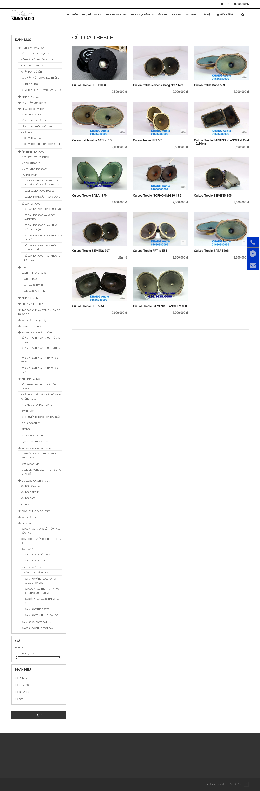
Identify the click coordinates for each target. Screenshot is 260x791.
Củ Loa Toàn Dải (30, 486)
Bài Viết (176, 14)
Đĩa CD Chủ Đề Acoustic (38, 572)
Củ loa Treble (30, 492)
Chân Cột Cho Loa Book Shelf (42, 144)
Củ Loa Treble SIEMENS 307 (91, 250)
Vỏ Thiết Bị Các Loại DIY (35, 53)
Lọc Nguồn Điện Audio (34, 441)
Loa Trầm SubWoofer (34, 285)
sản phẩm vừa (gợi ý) (34, 103)
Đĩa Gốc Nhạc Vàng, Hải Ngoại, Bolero (42, 601)
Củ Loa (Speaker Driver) (36, 481)
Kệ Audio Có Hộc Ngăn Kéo (37, 126)
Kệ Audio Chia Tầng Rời (35, 120)
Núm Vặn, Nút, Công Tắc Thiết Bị (40, 78)
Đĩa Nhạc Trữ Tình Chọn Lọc (41, 615)
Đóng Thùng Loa (31, 326)
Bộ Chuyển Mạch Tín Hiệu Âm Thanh (38, 386)
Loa (24, 267)
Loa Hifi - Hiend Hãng (33, 273)
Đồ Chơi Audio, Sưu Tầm (36, 511)
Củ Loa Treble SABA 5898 (211, 250)
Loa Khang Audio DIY (33, 291)
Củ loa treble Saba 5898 (210, 85)
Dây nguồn (27, 411)
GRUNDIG (24, 692)
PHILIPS (23, 678)
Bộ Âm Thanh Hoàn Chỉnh (37, 332)
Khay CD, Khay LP (31, 114)
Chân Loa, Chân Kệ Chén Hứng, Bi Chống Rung (41, 396)
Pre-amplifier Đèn (33, 304)
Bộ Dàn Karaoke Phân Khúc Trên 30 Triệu (40, 247)
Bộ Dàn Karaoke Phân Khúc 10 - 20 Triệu (43, 258)
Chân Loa (26, 132)
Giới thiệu (191, 14)
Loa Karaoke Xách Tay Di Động (42, 197)
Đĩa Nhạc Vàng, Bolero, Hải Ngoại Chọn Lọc (40, 581)
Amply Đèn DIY (30, 298)
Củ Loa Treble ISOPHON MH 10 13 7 (157, 195)
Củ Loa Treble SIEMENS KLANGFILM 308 (160, 306)
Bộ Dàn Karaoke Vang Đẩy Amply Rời (39, 217)
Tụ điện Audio (29, 84)
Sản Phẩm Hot (30, 517)
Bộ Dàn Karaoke (30, 204)
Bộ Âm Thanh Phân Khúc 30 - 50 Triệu (39, 370)
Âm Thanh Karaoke (33, 152)
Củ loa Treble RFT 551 (148, 140)
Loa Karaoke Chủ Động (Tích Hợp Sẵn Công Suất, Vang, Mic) (42, 182)
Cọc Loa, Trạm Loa (32, 65)
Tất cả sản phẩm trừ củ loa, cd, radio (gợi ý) (39, 312)
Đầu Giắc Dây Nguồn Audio (37, 59)
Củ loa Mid (27, 504)
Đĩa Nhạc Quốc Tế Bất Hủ (36, 622)
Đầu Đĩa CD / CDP (30, 464)
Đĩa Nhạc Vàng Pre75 (36, 609)
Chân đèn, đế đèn (31, 71)
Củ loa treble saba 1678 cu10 (92, 140)
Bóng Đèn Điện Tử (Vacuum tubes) (41, 90)
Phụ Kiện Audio (91, 14)
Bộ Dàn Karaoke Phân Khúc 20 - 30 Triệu (43, 237)
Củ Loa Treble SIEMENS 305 (213, 195)
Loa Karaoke (29, 175)
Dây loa (25, 429)
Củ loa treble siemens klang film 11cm (158, 85)
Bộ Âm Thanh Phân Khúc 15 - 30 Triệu (39, 360)
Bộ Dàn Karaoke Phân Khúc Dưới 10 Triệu (40, 227)
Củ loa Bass (28, 498)
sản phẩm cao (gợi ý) (34, 320)
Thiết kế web (209, 784)
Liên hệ (206, 14)
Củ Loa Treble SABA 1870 (89, 195)
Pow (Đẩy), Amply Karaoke (36, 157)
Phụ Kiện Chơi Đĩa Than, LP (37, 405)
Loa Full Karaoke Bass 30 (39, 191)
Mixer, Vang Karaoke (34, 169)
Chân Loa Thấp (33, 138)
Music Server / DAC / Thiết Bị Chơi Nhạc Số (41, 472)
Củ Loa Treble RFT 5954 (88, 306)
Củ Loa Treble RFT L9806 (89, 85)
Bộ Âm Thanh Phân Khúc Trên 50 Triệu (40, 340)
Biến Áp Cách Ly (30, 423)
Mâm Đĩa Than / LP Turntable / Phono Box (39, 455)
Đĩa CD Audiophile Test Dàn (37, 628)
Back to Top (239, 784)
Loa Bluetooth (30, 279)
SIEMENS (24, 685)
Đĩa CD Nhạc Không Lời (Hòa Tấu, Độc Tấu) (40, 531)
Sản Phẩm (72, 14)
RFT (21, 699)
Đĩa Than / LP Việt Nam (37, 554)
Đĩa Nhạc (163, 14)
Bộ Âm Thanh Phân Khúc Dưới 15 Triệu (40, 350)
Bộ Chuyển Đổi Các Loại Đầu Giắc (41, 417)
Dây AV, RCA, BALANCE (33, 435)
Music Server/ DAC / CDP (36, 448)
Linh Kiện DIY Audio (115, 14)
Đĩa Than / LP (28, 549)
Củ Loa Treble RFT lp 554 (150, 250)
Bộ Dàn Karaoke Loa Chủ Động (42, 209)
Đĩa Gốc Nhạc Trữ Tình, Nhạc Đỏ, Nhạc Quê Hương (41, 591)
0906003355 (241, 4)
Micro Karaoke (30, 163)
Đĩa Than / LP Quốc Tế (37, 560)
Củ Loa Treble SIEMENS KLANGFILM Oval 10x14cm (221, 142)
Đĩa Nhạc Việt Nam (32, 567)
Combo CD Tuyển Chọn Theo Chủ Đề (41, 541)
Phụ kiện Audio (31, 379)
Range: (19, 647)
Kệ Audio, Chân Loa (142, 14)
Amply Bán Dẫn (30, 97)
